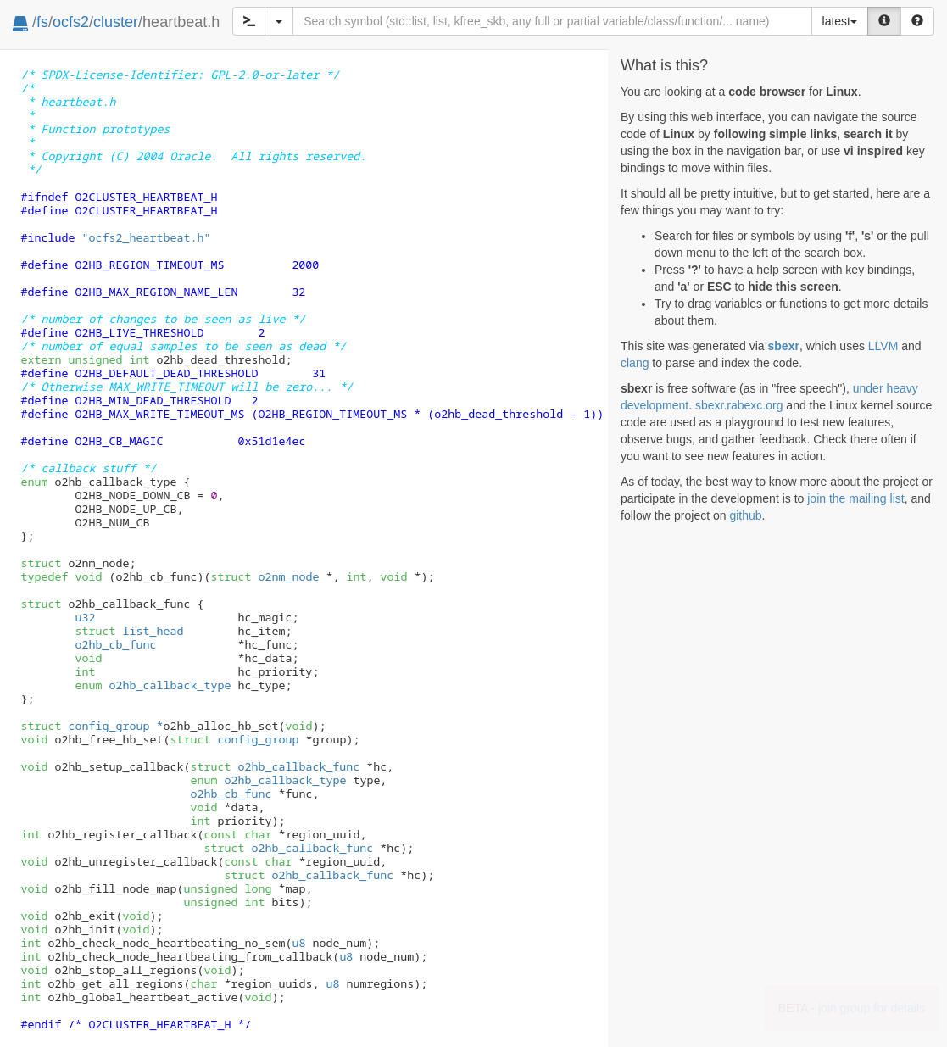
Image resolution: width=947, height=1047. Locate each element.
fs (42, 22)
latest (839, 21)
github (745, 515)
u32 (85, 617)
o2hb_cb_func (115, 644)
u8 (298, 942)
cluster (115, 22)
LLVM (883, 346)
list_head (129, 630)
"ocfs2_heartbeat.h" (145, 237)
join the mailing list (855, 498)
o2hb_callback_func (274, 766)
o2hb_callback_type (153, 685)
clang (635, 363)
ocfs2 (71, 22)
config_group (234, 739)
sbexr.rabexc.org (739, 405)
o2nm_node (264, 576)
